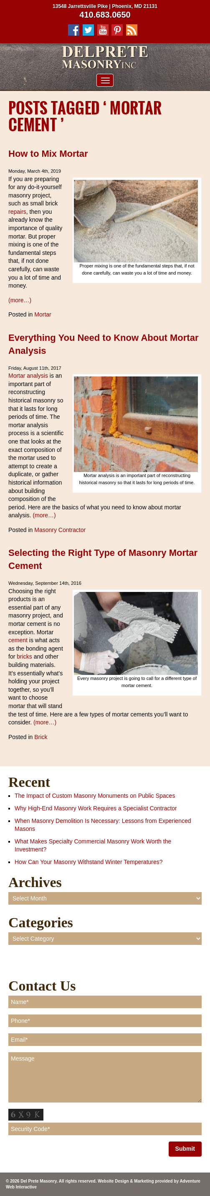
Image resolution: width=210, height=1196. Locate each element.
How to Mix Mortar (48, 153)
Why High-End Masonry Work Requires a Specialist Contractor (96, 808)
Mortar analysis (28, 375)
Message (105, 1077)
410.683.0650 (104, 14)
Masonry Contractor (60, 530)
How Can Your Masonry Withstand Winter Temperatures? (89, 862)
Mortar (42, 314)
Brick (40, 737)
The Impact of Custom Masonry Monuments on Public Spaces (95, 795)
